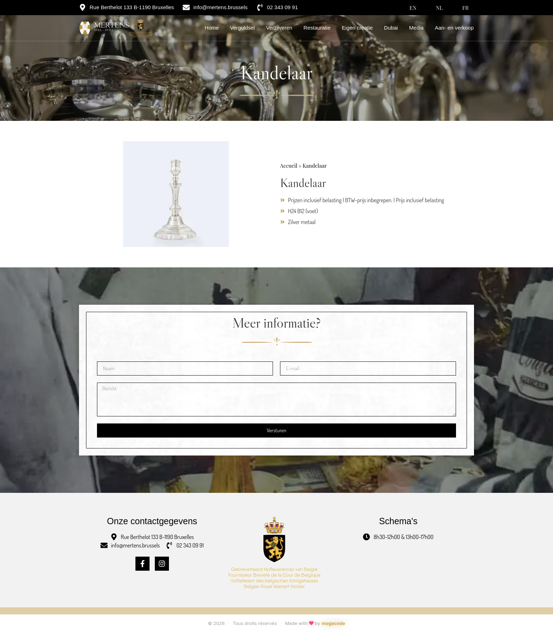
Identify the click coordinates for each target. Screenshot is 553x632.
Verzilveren (279, 28)
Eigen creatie (357, 28)
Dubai (391, 28)
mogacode (333, 623)
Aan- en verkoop (454, 28)
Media (416, 28)
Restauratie (317, 28)
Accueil (288, 165)
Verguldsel (242, 28)
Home (212, 28)
